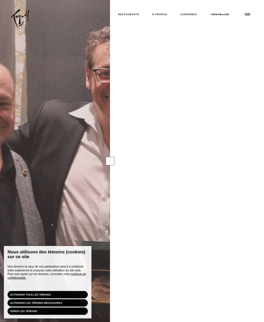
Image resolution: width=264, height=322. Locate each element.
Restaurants (128, 14)
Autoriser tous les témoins (30, 295)
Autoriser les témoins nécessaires (36, 303)
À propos (159, 14)
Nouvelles (220, 14)
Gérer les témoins (23, 312)
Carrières (188, 14)
